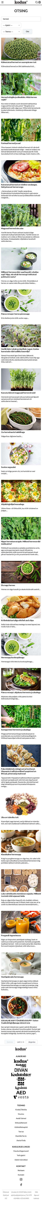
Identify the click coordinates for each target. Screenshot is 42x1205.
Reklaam (21, 1170)
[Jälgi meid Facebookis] (21, 1184)
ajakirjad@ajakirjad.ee (18, 1195)
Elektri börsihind (21, 1160)
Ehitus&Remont (21, 1123)
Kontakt (21, 1175)
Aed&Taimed (21, 1118)
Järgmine (31, 1042)
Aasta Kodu (21, 1140)
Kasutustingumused (21, 1151)
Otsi (27, 31)
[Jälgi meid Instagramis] (21, 1179)
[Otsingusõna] (21, 19)
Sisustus (21, 1114)
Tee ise (21, 1131)
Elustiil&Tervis (21, 1136)
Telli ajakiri (21, 1155)
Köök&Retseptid (21, 1127)
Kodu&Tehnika (21, 1109)
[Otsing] (36, 2)
